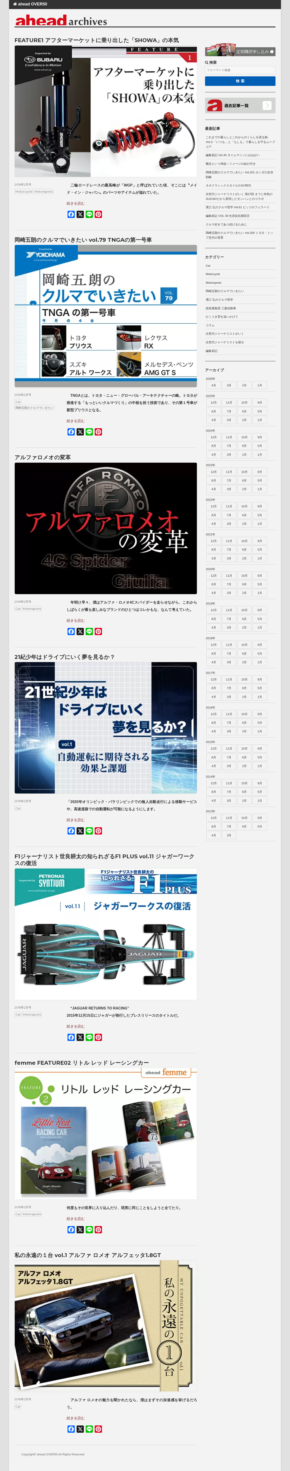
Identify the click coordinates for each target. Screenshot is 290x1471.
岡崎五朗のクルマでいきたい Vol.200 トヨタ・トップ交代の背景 (239, 235)
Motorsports (44, 191)
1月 (260, 385)
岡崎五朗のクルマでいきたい (34, 407)
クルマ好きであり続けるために (226, 224)
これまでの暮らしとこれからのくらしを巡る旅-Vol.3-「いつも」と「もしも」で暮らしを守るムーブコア (240, 141)
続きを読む (76, 203)
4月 (213, 385)
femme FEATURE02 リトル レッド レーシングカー (81, 1063)
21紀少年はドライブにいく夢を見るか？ (64, 657)
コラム (210, 325)
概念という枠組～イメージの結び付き (231, 163)
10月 (244, 402)
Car (18, 402)
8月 (213, 411)
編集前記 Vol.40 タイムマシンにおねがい (233, 155)
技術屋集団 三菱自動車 (221, 308)
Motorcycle (23, 191)
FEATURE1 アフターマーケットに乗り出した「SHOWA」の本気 (96, 40)
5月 (260, 411)
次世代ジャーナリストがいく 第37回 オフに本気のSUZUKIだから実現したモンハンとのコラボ (239, 196)
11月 (229, 402)
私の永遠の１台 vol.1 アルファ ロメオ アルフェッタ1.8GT (87, 1255)
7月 (229, 411)
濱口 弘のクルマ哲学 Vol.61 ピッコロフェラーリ (237, 207)
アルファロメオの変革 (42, 457)
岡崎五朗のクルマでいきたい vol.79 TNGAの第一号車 (83, 240)
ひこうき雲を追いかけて (222, 316)
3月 (229, 385)
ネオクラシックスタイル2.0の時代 (228, 185)
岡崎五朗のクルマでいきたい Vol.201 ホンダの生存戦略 (239, 175)
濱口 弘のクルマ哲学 (219, 299)
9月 (260, 402)
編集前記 (212, 351)
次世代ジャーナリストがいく (225, 333)
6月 (244, 411)
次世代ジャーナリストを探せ (225, 342)
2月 (244, 385)
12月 (214, 402)
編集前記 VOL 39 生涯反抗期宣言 (228, 216)
